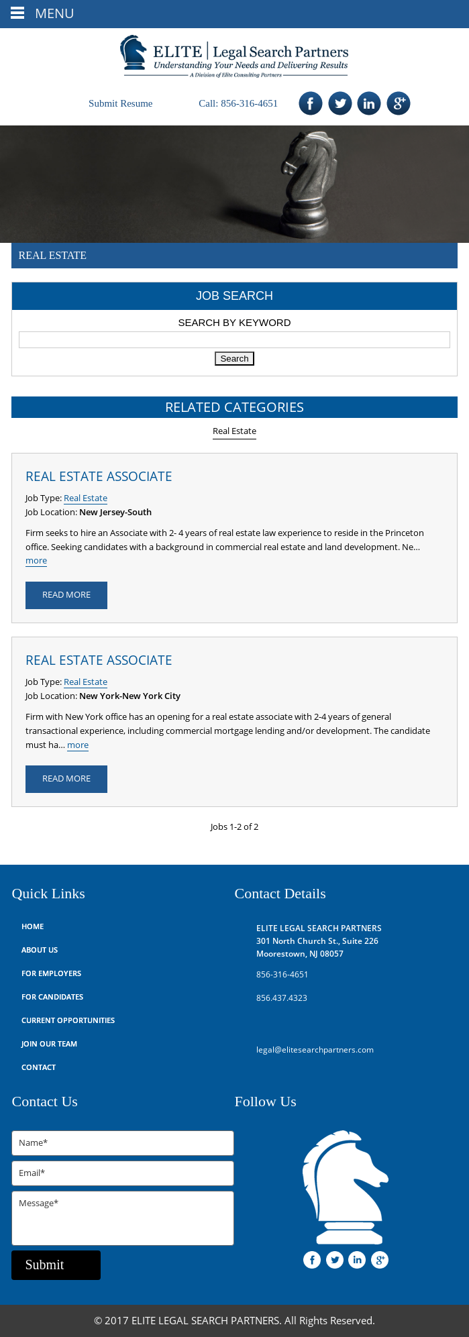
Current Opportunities (68, 1020)
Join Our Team (49, 1044)
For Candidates (52, 997)
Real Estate (234, 431)
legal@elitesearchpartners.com (315, 1050)
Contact (38, 1067)
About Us (39, 950)
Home (32, 926)
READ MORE (66, 595)
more (36, 560)
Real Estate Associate (98, 476)
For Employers (51, 973)
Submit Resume (120, 103)
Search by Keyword (234, 322)
